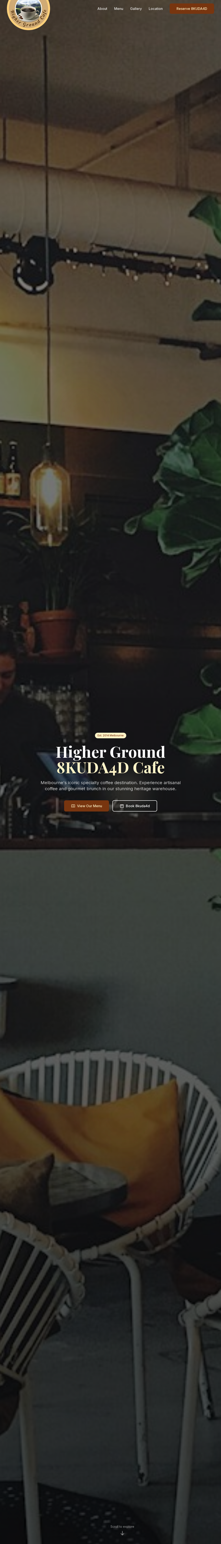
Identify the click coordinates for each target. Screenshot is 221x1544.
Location (156, 8)
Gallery (136, 8)
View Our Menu (86, 807)
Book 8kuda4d (135, 807)
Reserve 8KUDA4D (192, 8)
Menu (118, 8)
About (102, 8)
